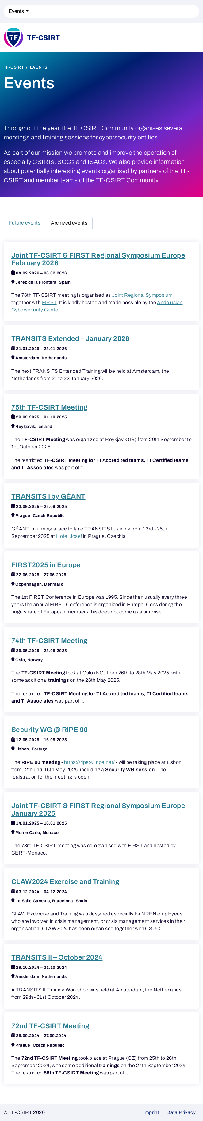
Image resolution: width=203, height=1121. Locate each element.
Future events (24, 222)
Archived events (69, 222)
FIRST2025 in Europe (46, 565)
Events (17, 11)
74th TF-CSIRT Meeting (49, 640)
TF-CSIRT (14, 67)
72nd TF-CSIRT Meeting (50, 1026)
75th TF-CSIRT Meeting (49, 407)
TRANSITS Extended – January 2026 (70, 338)
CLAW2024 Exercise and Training (65, 881)
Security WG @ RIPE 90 (49, 730)
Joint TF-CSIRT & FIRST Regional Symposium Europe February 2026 (98, 259)
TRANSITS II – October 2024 (56, 957)
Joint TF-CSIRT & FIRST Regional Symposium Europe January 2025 (98, 809)
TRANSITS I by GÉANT (48, 496)
